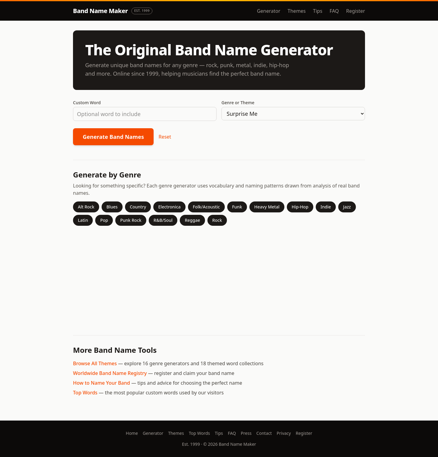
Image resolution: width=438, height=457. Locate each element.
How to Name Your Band (101, 383)
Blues (112, 207)
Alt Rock (86, 207)
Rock (217, 220)
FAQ (334, 11)
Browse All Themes (95, 363)
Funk (237, 207)
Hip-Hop (300, 207)
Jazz (347, 207)
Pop (104, 220)
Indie (326, 207)
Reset (164, 136)
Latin (83, 220)
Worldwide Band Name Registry (110, 373)
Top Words (85, 392)
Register (355, 11)
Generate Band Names (113, 136)
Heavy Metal (267, 207)
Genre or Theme (237, 102)
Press (246, 433)
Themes (297, 11)
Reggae (192, 220)
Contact (264, 433)
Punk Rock (130, 220)
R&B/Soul (163, 220)
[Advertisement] (219, 278)
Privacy (284, 433)
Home (132, 433)
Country (138, 207)
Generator (268, 11)
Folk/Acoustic (206, 207)
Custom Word (87, 102)
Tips (317, 11)
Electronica (169, 207)
